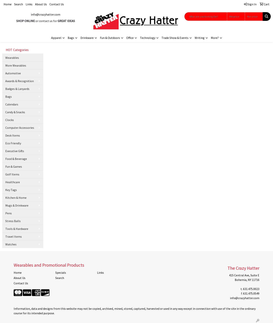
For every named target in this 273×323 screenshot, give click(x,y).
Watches (10, 244)
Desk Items (12, 135)
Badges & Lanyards (17, 89)
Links (29, 4)
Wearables (12, 58)
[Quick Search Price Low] (236, 16)
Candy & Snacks (15, 112)
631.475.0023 (251, 289)
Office (130, 38)
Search (18, 4)
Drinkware (87, 38)
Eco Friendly (13, 143)
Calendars (11, 104)
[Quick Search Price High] (254, 16)
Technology (147, 38)
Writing (200, 38)
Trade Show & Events (175, 38)
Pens (8, 213)
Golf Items (12, 174)
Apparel (56, 38)
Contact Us (56, 4)
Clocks (9, 120)
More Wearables (15, 65)
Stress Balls (13, 221)
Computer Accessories (19, 128)
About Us (41, 4)
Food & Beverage (16, 159)
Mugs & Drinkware (16, 205)
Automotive (13, 73)
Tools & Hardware (16, 229)
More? (215, 38)
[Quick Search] (205, 16)
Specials (60, 272)
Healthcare (12, 182)
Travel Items (13, 236)
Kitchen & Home (16, 198)
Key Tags (11, 190)
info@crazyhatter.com (45, 14)
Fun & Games (13, 166)
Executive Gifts (14, 151)
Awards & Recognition (19, 81)
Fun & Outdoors (110, 38)
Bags (71, 38)
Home (8, 4)
